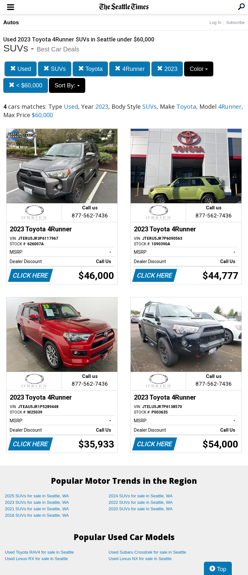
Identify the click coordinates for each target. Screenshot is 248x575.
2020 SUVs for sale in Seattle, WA (141, 508)
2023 (167, 68)
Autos (11, 22)
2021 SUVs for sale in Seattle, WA (37, 508)
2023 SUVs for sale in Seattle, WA (37, 502)
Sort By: (66, 85)
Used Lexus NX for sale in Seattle (140, 558)
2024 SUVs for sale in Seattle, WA (141, 495)
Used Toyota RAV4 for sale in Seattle (39, 552)
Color (199, 69)
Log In (215, 22)
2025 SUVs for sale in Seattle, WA (37, 495)
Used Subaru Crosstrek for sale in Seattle (147, 552)
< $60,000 (25, 85)
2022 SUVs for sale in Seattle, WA (141, 502)
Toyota (90, 68)
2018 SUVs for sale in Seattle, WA (37, 515)
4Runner (130, 68)
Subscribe (235, 22)
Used (20, 68)
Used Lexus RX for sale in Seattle (36, 558)
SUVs (54, 68)
